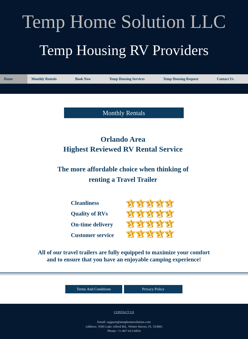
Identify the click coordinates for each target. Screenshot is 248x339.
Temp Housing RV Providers (124, 50)
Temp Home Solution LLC (124, 21)
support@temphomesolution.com (129, 322)
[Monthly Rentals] (124, 113)
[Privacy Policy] (153, 289)
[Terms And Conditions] (93, 289)
